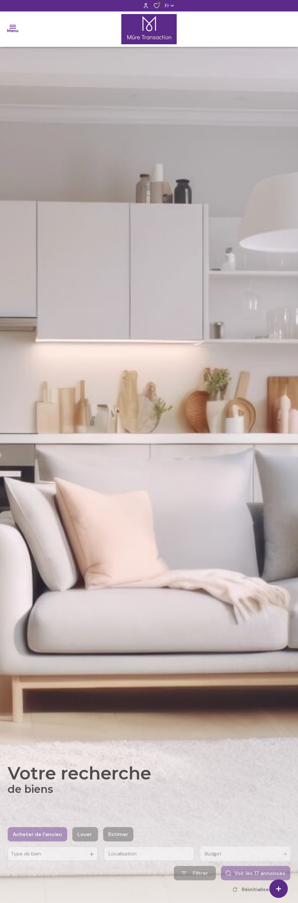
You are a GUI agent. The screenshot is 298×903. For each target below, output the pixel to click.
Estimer (118, 844)
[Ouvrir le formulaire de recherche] (195, 883)
